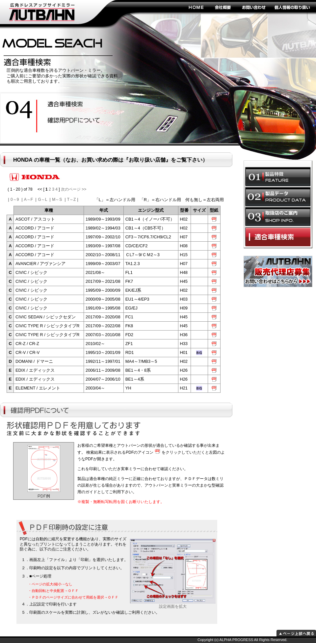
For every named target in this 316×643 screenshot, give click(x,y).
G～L (42, 199)
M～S (57, 199)
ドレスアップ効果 (70, 121)
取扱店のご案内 (278, 216)
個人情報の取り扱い (292, 7)
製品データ (278, 196)
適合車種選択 (278, 236)
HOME (196, 7)
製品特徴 (278, 176)
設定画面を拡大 (173, 605)
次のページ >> (73, 189)
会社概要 (223, 7)
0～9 (15, 199)
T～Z (71, 199)
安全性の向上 (70, 105)
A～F (28, 199)
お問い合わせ (253, 7)
